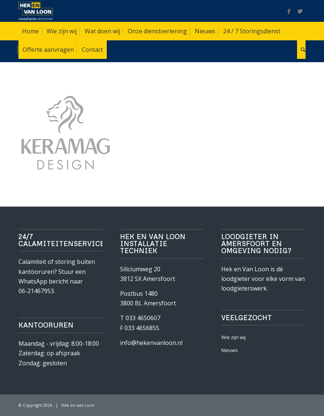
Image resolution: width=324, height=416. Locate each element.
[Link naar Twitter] (300, 11)
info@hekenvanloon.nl (151, 343)
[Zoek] (301, 49)
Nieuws (229, 350)
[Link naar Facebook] (288, 11)
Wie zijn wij (233, 337)
